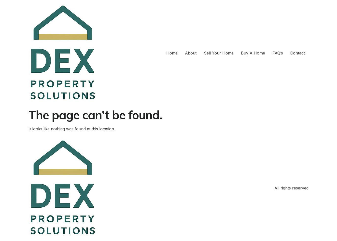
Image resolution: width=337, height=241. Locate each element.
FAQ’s (277, 53)
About (191, 53)
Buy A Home (253, 53)
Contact (297, 53)
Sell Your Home (219, 53)
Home (172, 53)
